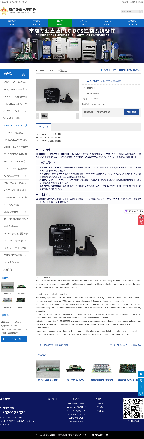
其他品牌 (7, 269)
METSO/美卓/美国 (12, 212)
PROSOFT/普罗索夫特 (14, 161)
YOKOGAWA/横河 (12, 176)
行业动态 (100, 407)
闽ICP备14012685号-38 (99, 435)
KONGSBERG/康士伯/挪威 (15, 198)
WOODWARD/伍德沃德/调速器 (15, 170)
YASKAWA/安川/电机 (13, 183)
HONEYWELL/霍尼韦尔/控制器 (15, 141)
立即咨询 (131, 112)
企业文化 (108, 22)
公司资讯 (100, 403)
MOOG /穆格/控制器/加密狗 (15, 234)
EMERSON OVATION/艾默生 (15, 126)
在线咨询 (11, 339)
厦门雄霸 (107, 70)
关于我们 (36, 22)
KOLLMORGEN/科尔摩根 (15, 219)
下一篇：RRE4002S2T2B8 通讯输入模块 (125, 345)
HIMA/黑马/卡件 (11, 262)
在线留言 (132, 2)
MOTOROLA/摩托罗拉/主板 (15, 148)
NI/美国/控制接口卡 (12, 226)
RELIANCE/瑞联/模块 (13, 241)
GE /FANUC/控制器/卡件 (15, 96)
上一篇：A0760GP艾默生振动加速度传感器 (52, 345)
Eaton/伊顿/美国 (11, 205)
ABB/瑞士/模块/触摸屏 (14, 82)
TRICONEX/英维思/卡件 (15, 104)
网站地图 (125, 2)
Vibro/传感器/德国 (12, 118)
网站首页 (12, 22)
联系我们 (140, 2)
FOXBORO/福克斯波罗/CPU (13, 133)
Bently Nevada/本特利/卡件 (15, 90)
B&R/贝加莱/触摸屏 (12, 255)
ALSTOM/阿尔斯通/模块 (15, 190)
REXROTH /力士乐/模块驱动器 (15, 249)
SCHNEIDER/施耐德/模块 (15, 154)
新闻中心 (84, 22)
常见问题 (100, 411)
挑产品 (60, 22)
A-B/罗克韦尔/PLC (12, 111)
